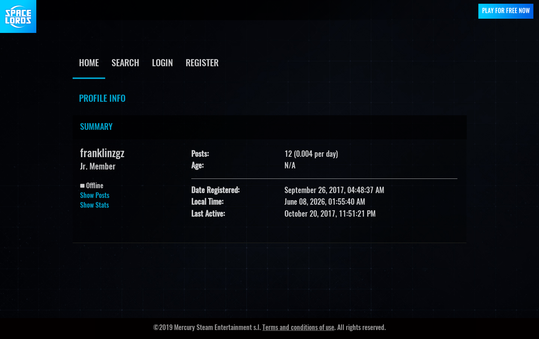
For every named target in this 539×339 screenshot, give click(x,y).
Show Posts (94, 196)
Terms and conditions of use (298, 328)
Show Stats (94, 205)
